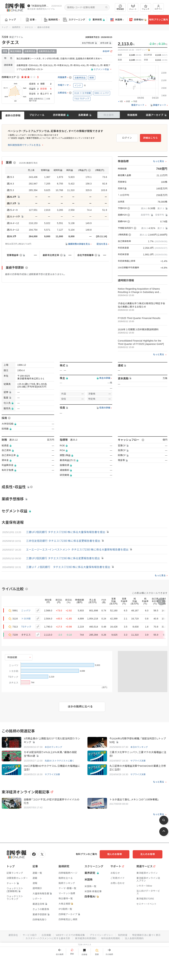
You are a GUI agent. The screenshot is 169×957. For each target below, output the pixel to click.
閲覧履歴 (120, 7)
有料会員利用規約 (110, 938)
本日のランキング (53, 747)
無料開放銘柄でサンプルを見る (24, 145)
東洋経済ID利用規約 (85, 938)
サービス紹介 (30, 935)
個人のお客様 (114, 854)
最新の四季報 (13, 115)
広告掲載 (46, 935)
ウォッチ (145, 7)
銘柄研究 (52, 20)
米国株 (117, 19)
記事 (31, 20)
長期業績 (83, 115)
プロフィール (37, 115)
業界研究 (96, 20)
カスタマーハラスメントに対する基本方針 (48, 938)
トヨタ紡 (26, 618)
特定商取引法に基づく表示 (146, 935)
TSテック (26, 626)
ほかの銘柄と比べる (80, 706)
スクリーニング (74, 20)
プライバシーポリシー (101, 935)
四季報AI (137, 19)
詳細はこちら (150, 137)
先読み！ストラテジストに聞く (59, 761)
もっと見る (158, 161)
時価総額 (12, 657)
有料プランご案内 (158, 19)
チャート (133, 7)
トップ (10, 19)
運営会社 (13, 935)
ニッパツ (26, 610)
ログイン (158, 7)
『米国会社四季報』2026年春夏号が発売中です (40, 5)
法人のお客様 (147, 854)
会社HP (106, 51)
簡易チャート (138, 105)
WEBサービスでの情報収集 (70, 935)
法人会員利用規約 (134, 938)
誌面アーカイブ (154, 115)
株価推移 (132, 115)
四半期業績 (59, 115)
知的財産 (122, 935)
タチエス (29, 27)
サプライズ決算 (138, 761)
